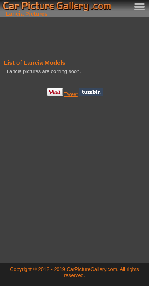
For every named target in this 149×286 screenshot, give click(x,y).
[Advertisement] (74, 36)
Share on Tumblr (91, 92)
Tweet (71, 94)
